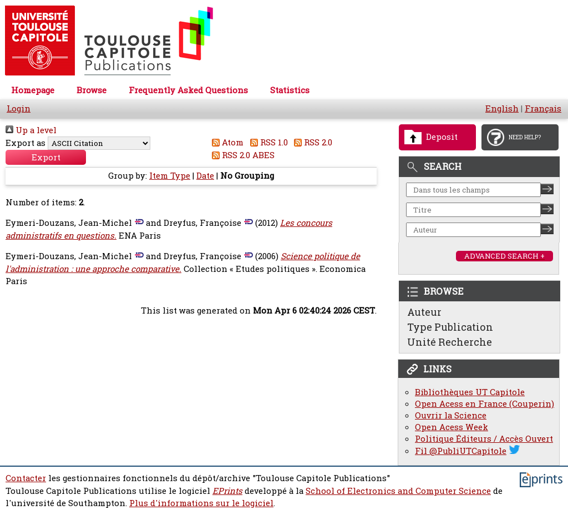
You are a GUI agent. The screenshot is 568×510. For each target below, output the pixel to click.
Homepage (32, 90)
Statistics (290, 90)
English (502, 108)
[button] (46, 157)
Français (543, 108)
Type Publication (450, 327)
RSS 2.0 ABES (241, 155)
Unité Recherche (449, 342)
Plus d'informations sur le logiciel (201, 503)
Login (19, 108)
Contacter (26, 478)
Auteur (424, 312)
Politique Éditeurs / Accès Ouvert (484, 439)
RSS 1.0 (267, 142)
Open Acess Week (451, 427)
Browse (91, 90)
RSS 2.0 (311, 142)
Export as (25, 143)
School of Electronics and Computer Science (398, 491)
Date (205, 175)
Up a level (31, 130)
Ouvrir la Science (450, 415)
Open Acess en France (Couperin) (484, 404)
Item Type (169, 175)
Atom (226, 142)
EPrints (227, 491)
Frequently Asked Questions (188, 90)
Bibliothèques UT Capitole (470, 392)
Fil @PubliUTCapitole (460, 451)
